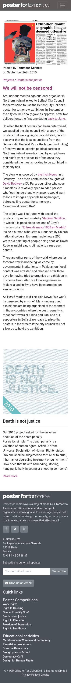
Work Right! (10, 604)
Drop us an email (18, 583)
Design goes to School (16, 652)
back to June (56, 118)
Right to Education (14, 620)
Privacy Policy (30, 674)
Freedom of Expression (17, 624)
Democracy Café (13, 656)
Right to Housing (13, 608)
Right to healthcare (14, 628)
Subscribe (59, 571)
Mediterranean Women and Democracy (26, 640)
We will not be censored (27, 88)
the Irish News (47, 174)
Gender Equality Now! (16, 612)
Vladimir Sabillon (53, 218)
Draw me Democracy (15, 648)
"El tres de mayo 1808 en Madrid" (44, 227)
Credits (45, 674)
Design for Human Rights (18, 660)
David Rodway (12, 183)
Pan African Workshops (17, 644)
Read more (10, 476)
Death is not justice (29, 80)
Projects (9, 80)
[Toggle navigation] (62, 5)
